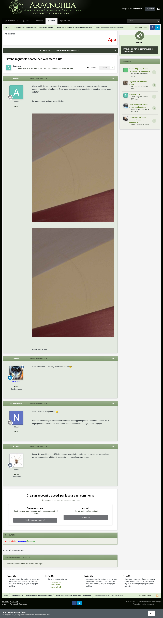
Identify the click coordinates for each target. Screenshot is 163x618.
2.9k (16, 387)
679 (16, 474)
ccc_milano (135, 74)
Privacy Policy (45, 615)
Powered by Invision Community (143, 604)
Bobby (133, 125)
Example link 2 (56, 585)
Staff (27, 21)
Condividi (91, 68)
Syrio (133, 109)
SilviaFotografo (136, 97)
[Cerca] (134, 21)
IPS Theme (5, 602)
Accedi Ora (86, 517)
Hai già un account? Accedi (133, 9)
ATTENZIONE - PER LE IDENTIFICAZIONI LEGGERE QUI (60, 50)
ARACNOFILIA (13, 21)
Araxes (18, 66)
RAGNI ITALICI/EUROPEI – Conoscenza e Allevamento (52, 69)
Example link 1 (56, 582)
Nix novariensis (16, 404)
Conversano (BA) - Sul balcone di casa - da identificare (137, 119)
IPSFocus (14, 602)
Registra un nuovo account (35, 520)
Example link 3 (56, 587)
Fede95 (16, 359)
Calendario (66, 21)
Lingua (5, 604)
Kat (132, 86)
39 (16, 432)
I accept (154, 613)
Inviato (38, 78)
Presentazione (134, 94)
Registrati (150, 9)
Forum (52, 21)
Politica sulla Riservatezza (18, 604)
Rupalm (16, 446)
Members (39, 21)
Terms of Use (32, 615)
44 (16, 106)
